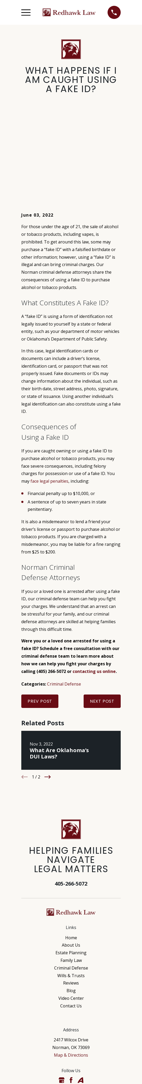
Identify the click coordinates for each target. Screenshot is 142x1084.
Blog (71, 914)
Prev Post (40, 625)
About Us (71, 868)
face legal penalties (49, 404)
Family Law (71, 884)
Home (71, 861)
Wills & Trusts (71, 899)
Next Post (102, 625)
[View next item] (47, 700)
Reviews (71, 906)
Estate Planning (71, 876)
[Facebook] (71, 1003)
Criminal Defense (64, 607)
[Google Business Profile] (61, 1003)
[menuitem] (45, 1075)
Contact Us (71, 929)
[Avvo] (80, 1003)
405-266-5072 (71, 807)
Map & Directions (71, 978)
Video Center (71, 922)
